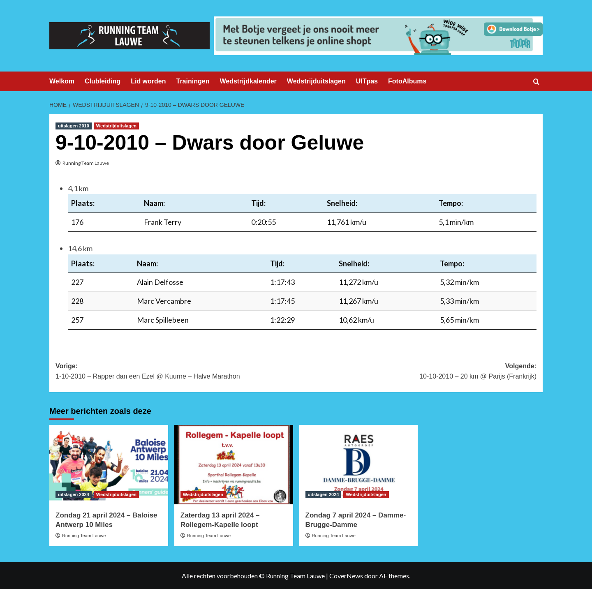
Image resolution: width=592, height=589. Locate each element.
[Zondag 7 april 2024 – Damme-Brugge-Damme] (358, 464)
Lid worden (148, 81)
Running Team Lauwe (85, 163)
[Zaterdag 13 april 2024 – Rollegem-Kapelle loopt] (233, 464)
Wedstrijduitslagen (316, 81)
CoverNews (346, 576)
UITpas (367, 81)
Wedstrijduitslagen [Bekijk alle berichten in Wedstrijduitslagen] (116, 125)
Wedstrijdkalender (248, 81)
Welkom (61, 81)
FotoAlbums (407, 81)
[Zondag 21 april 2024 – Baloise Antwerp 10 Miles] (108, 464)
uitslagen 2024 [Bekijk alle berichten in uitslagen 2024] (73, 494)
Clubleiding (102, 81)
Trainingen (193, 81)
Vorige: (176, 372)
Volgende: (416, 372)
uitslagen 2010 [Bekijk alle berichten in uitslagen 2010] (73, 125)
